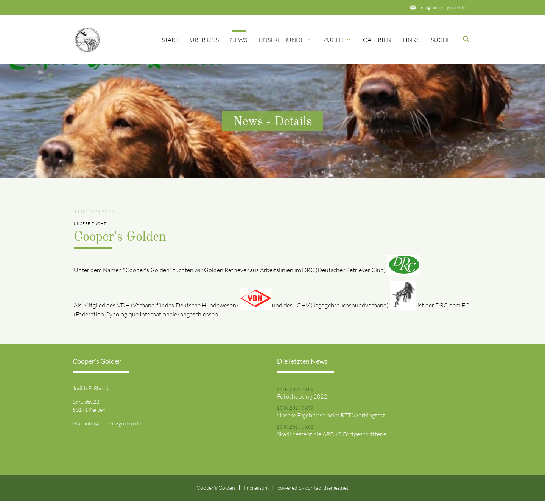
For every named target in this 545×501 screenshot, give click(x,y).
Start (170, 39)
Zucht (333, 39)
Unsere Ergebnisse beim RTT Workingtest (331, 415)
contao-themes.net (327, 487)
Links (411, 39)
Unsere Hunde (281, 39)
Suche (440, 39)
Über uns (204, 39)
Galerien (377, 39)
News (238, 39)
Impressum (256, 487)
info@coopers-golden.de (443, 7)
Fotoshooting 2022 (302, 396)
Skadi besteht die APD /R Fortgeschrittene (331, 434)
